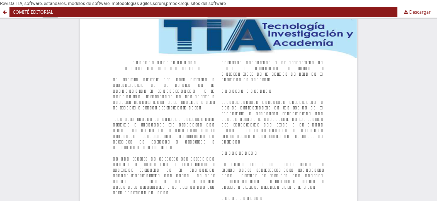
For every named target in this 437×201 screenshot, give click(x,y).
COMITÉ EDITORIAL (33, 12)
